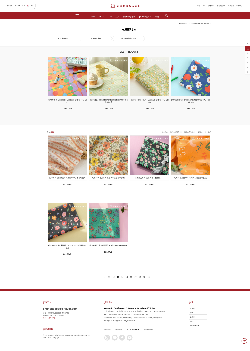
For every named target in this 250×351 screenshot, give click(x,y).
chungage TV (194, 325)
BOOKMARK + (20, 6)
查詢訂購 (231, 6)
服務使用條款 (149, 330)
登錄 (198, 6)
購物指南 (118, 330)
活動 (191, 321)
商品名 (200, 132)
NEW (93, 17)
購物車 (210, 6)
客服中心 (239, 6)
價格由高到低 (188, 132)
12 (114, 277)
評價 (191, 313)
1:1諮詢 (192, 317)
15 (127, 277)
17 (136, 277)
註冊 (204, 6)
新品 (209, 132)
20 (149, 277)
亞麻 (117, 17)
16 (131, 277)
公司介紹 (107, 330)
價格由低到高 (174, 132)
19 (144, 277)
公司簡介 (9, 6)
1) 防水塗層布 (63, 38)
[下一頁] (152, 277)
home (181, 23)
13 (118, 277)
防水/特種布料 (145, 17)
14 (122, 277)
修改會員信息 (221, 6)
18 (140, 277)
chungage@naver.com (140, 314)
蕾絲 (157, 17)
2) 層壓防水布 (206, 23)
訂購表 (192, 308)
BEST (101, 17)
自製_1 (186, 23)
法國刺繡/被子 (129, 17)
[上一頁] (104, 277)
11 (109, 277)
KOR (29, 6)
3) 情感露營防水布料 (128, 38)
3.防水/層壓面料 (195, 23)
